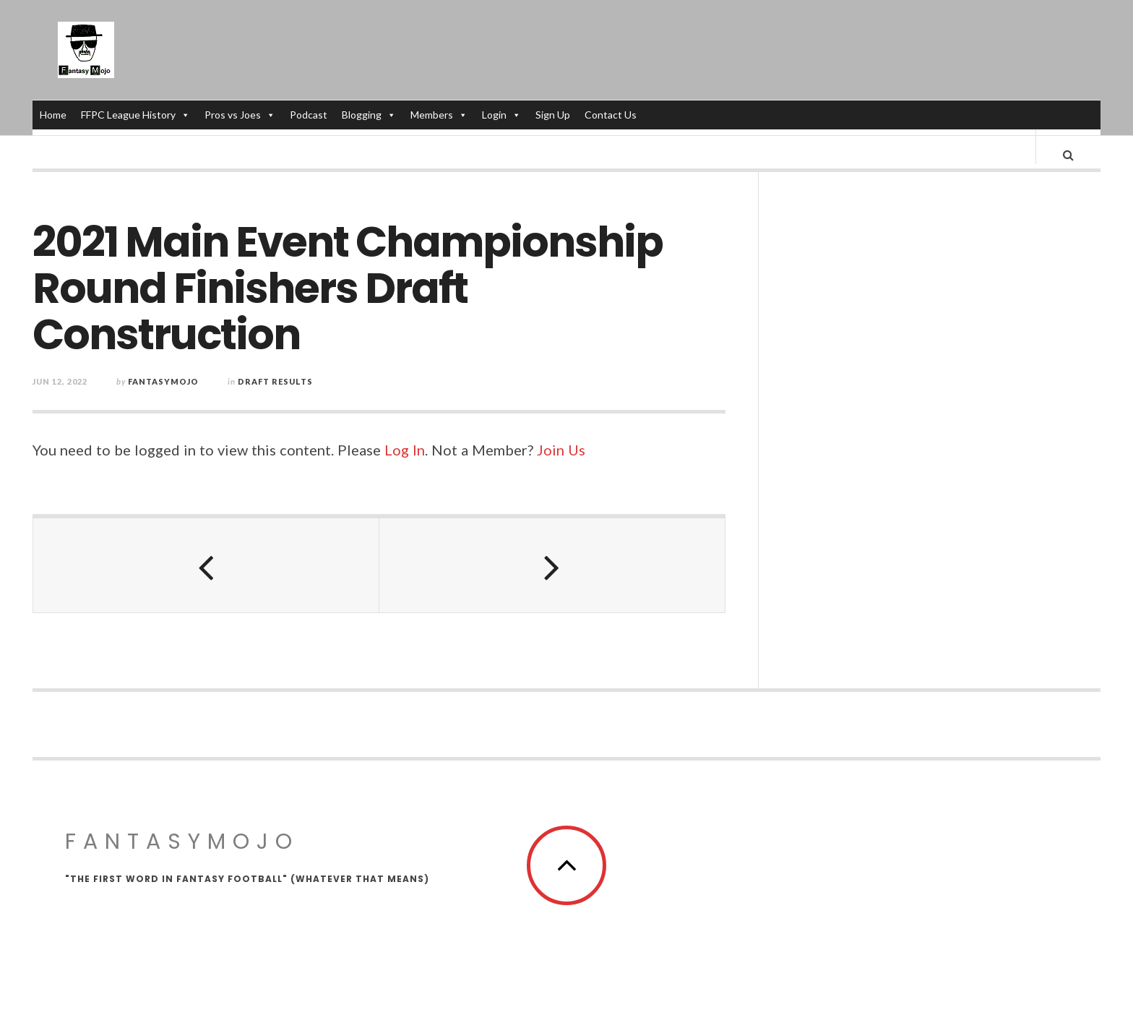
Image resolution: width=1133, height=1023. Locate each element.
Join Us (561, 464)
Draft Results (275, 396)
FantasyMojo (182, 856)
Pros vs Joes (240, 114)
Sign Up (553, 114)
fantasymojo (163, 396)
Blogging (370, 114)
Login (502, 114)
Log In (404, 464)
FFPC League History (136, 114)
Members (439, 114)
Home (53, 114)
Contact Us (611, 114)
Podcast (309, 114)
